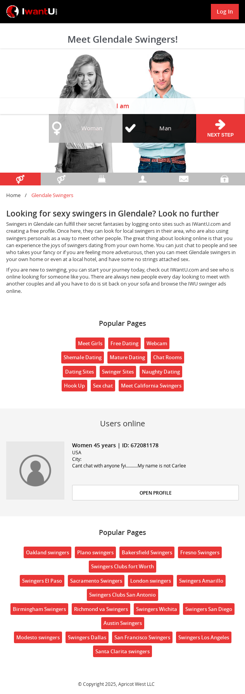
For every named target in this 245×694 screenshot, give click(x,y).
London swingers (150, 580)
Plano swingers (95, 552)
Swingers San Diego (208, 609)
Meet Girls (90, 343)
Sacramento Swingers (96, 580)
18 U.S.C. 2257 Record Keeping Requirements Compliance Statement (116, 677)
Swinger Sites (118, 371)
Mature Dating (127, 357)
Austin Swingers (123, 623)
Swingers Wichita (156, 609)
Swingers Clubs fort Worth (122, 566)
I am (122, 106)
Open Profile (156, 493)
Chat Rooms (167, 357)
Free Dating (124, 343)
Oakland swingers (47, 552)
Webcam (157, 343)
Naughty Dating (161, 371)
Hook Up (74, 385)
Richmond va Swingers (101, 609)
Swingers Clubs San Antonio (122, 594)
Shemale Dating (83, 357)
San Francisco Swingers (142, 637)
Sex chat (103, 385)
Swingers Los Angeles (203, 637)
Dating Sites (79, 371)
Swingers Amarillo (201, 580)
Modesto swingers (38, 637)
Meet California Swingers (151, 385)
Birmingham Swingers (39, 609)
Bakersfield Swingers (147, 552)
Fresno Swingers (199, 552)
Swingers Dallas (87, 637)
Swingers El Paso (42, 580)
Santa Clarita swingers (122, 651)
